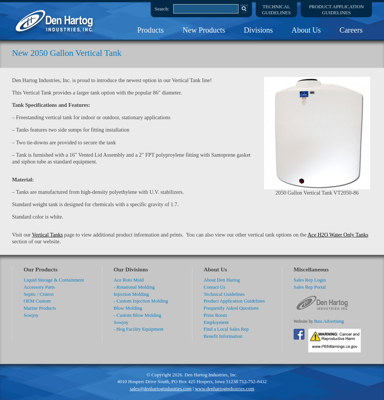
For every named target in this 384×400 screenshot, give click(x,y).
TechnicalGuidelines (276, 9)
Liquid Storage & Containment (54, 280)
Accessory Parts (39, 287)
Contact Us (214, 287)
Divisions (258, 30)
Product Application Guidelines (234, 301)
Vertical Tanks (47, 235)
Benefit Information (223, 336)
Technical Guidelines (224, 294)
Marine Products (40, 308)
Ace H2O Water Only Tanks (338, 235)
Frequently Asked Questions (231, 308)
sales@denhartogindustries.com (161, 388)
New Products (204, 30)
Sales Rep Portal (310, 287)
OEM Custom (37, 301)
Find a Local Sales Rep (226, 329)
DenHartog (55, 21)
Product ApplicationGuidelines (336, 9)
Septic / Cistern (39, 294)
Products (150, 30)
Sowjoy (31, 315)
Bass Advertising (329, 321)
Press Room (215, 315)
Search (244, 8)
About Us (306, 30)
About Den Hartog (222, 280)
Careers (351, 30)
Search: (162, 9)
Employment (216, 322)
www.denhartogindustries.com (224, 388)
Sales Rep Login (310, 280)
